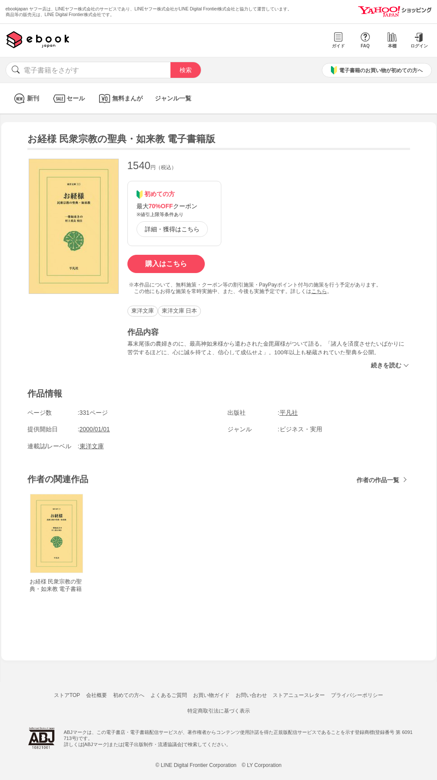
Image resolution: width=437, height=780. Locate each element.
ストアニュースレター (299, 695)
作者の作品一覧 (378, 480)
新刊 (25, 98)
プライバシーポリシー (357, 695)
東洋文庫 (142, 310)
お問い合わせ (251, 695)
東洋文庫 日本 (179, 310)
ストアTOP (67, 695)
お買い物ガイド (211, 695)
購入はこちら (166, 263)
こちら (319, 291)
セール (68, 98)
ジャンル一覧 (173, 98)
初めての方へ (128, 695)
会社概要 (96, 695)
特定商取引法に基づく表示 (218, 711)
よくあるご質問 (168, 695)
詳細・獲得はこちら (172, 229)
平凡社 (289, 412)
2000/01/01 (95, 429)
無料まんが (120, 98)
